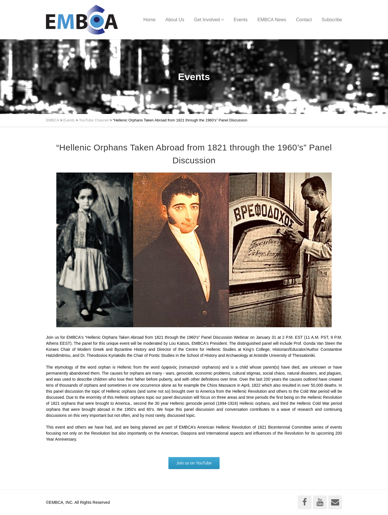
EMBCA (52, 120)
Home (149, 19)
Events (241, 19)
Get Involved (207, 19)
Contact (304, 19)
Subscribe (332, 19)
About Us (174, 19)
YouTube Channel (94, 120)
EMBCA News (271, 19)
